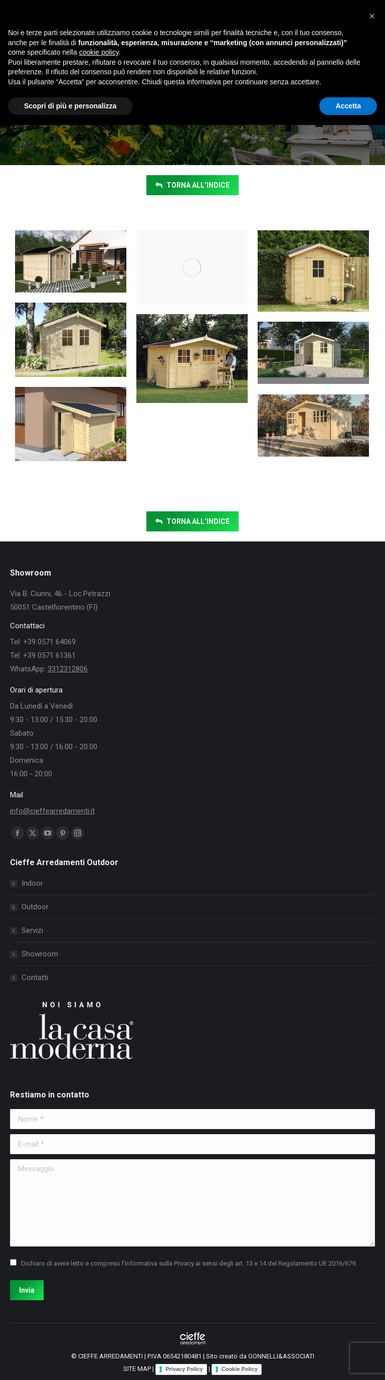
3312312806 (68, 668)
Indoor (32, 883)
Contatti (35, 977)
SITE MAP (137, 1368)
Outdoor (35, 906)
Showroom (40, 953)
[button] (372, 16)
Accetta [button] (348, 106)
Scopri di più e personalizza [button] (70, 106)
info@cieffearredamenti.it (52, 810)
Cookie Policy (240, 1369)
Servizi (32, 930)
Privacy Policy (184, 1369)
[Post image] (70, 261)
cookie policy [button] (99, 52)
